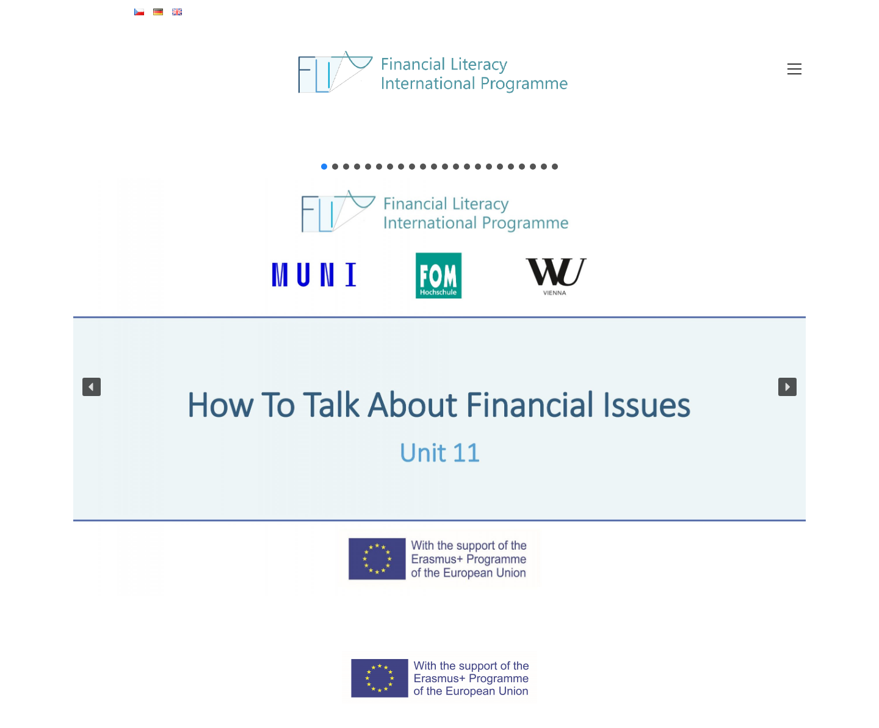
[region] (439, 379)
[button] (324, 167)
